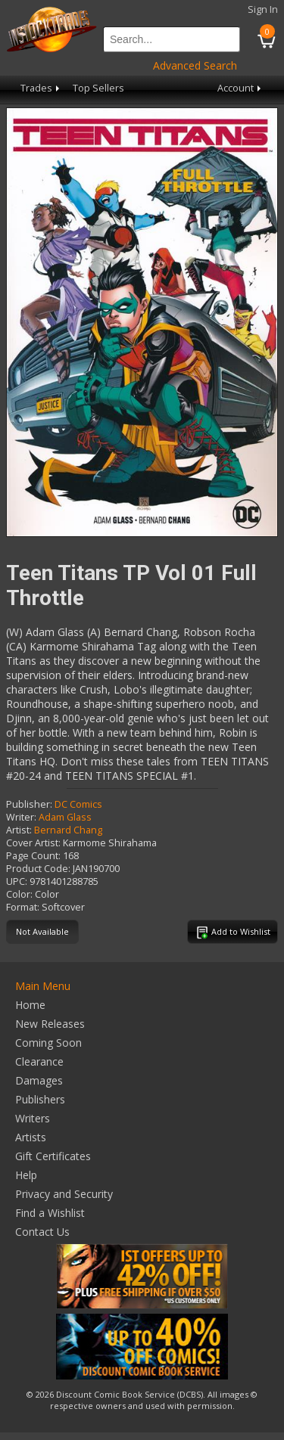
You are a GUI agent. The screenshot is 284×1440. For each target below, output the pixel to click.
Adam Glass (65, 817)
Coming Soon (48, 1042)
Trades (41, 88)
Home (30, 1005)
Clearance (39, 1061)
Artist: (19, 830)
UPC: (16, 881)
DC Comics (78, 804)
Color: (19, 894)
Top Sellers (98, 88)
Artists (30, 1137)
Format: (22, 907)
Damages (39, 1080)
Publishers (40, 1099)
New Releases (50, 1023)
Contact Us (42, 1231)
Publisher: (29, 804)
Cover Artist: (33, 842)
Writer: (21, 817)
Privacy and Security (64, 1194)
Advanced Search (195, 65)
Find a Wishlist (50, 1213)
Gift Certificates (53, 1156)
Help (26, 1175)
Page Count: (33, 855)
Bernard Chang (68, 830)
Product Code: (38, 868)
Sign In (263, 9)
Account (240, 88)
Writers (32, 1118)
